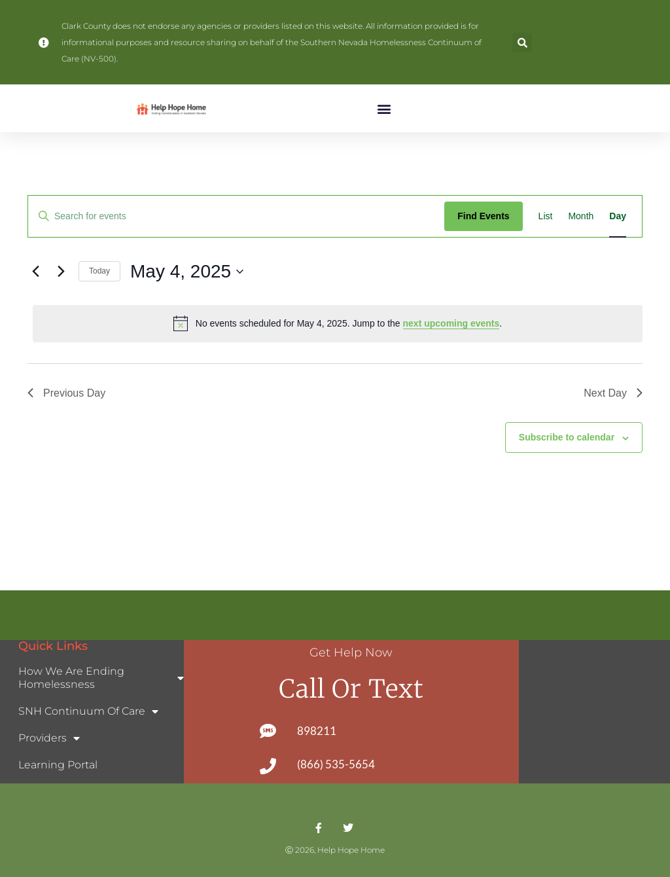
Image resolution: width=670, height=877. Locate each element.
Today (99, 271)
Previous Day (66, 393)
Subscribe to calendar (566, 437)
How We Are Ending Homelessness (101, 677)
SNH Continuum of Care (88, 711)
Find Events (483, 216)
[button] (522, 42)
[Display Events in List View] (545, 216)
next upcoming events (451, 323)
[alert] (338, 323)
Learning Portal (57, 765)
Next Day (613, 393)
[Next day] (61, 271)
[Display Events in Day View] (617, 216)
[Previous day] (35, 271)
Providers (49, 738)
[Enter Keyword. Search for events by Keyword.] (236, 216)
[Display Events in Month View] (580, 216)
